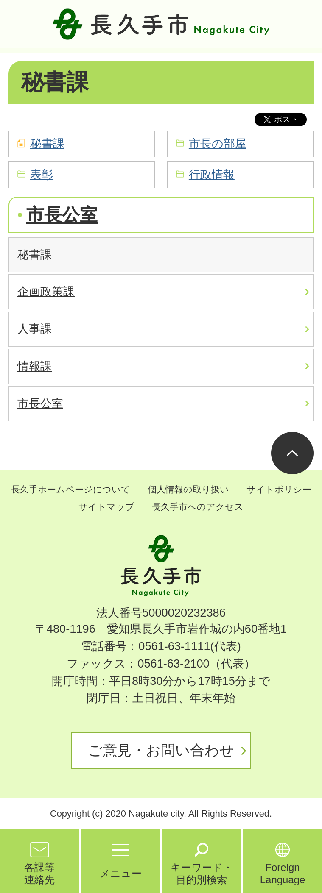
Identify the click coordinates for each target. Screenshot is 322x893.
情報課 (34, 366)
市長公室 (62, 215)
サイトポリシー (278, 489)
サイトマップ (106, 507)
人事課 (34, 328)
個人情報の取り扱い (188, 489)
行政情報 (212, 174)
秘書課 (47, 143)
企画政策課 (46, 291)
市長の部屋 (217, 143)
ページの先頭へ (292, 453)
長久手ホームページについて (70, 489)
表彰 (41, 174)
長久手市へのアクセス (198, 507)
